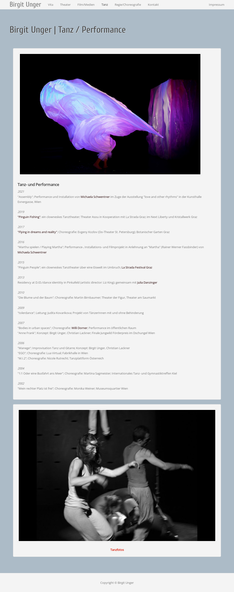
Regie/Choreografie (128, 5)
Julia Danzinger (147, 282)
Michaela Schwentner (95, 197)
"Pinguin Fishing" (29, 217)
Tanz (104, 5)
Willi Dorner (79, 328)
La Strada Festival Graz (137, 267)
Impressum (216, 5)
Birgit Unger (25, 4)
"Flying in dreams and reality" (37, 232)
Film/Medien (86, 5)
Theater (65, 5)
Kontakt (153, 5)
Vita (50, 5)
